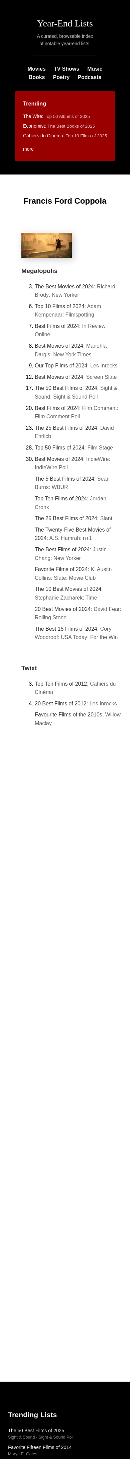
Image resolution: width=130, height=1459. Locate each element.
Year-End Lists (65, 23)
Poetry (61, 77)
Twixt (29, 668)
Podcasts (89, 77)
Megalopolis (39, 270)
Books (37, 77)
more (28, 149)
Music (94, 69)
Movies (36, 69)
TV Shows (66, 69)
